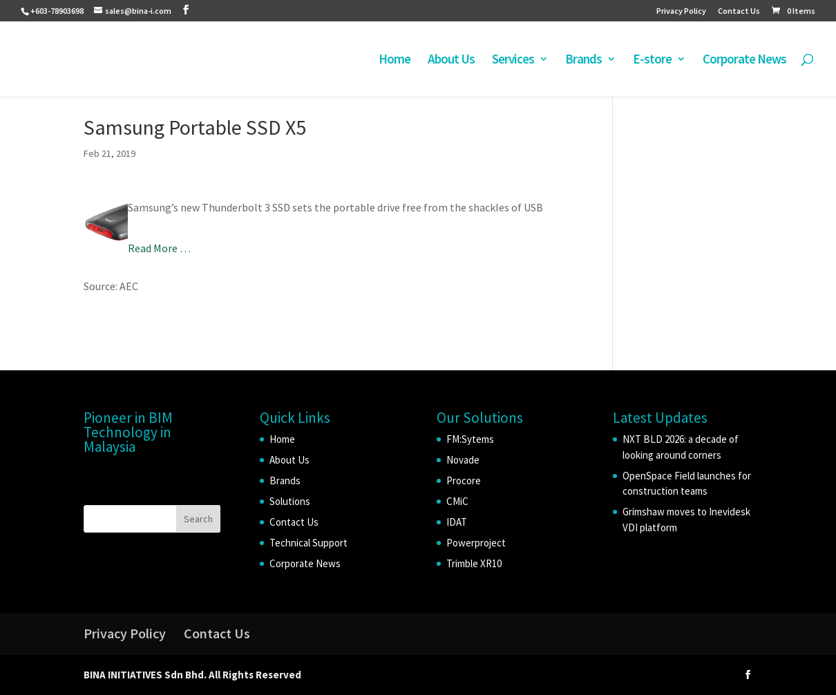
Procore (463, 480)
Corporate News (744, 60)
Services (513, 60)
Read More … (159, 248)
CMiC (457, 501)
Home (394, 60)
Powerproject (476, 542)
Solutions (289, 501)
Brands (583, 60)
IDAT (456, 522)
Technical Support (308, 542)
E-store (652, 60)
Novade (462, 459)
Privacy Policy (681, 11)
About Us (451, 60)
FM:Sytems (470, 439)
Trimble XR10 (474, 563)
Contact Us (739, 11)
